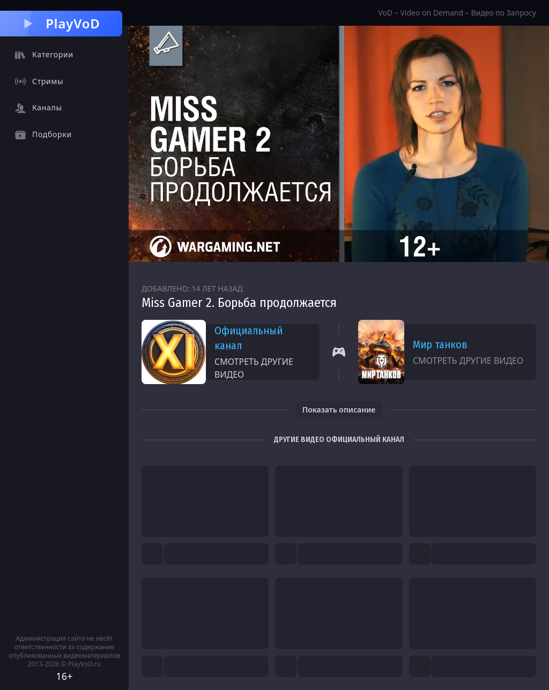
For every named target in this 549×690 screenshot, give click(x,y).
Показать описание (339, 409)
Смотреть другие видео (253, 368)
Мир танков (440, 344)
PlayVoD (61, 23)
